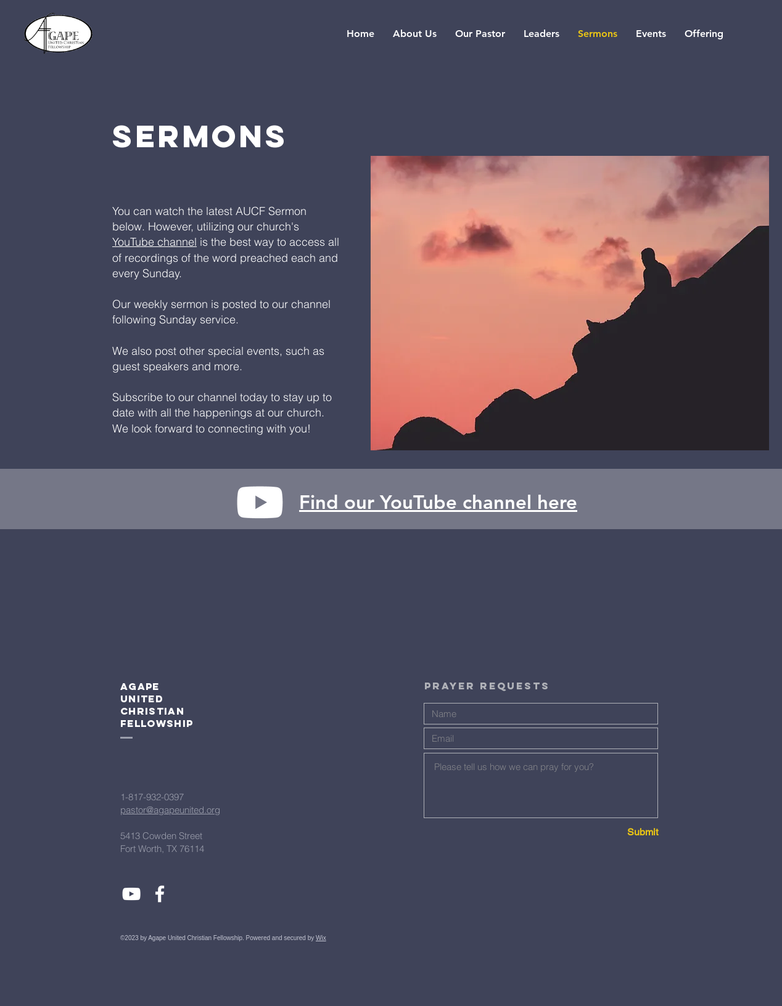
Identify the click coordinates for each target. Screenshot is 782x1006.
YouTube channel (154, 242)
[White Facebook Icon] (160, 894)
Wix (321, 938)
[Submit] (614, 832)
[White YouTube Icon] (131, 894)
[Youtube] (260, 502)
